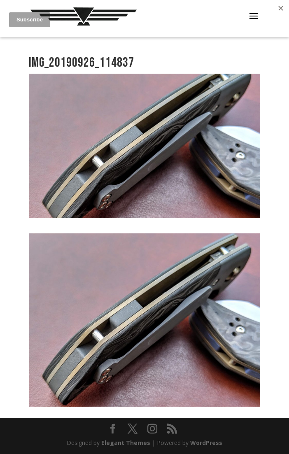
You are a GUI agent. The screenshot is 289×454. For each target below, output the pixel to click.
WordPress (206, 443)
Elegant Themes (125, 443)
